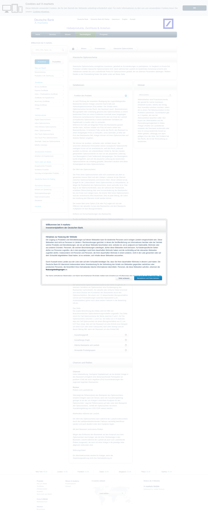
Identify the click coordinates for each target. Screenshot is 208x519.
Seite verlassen (124, 278)
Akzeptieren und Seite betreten (148, 278)
